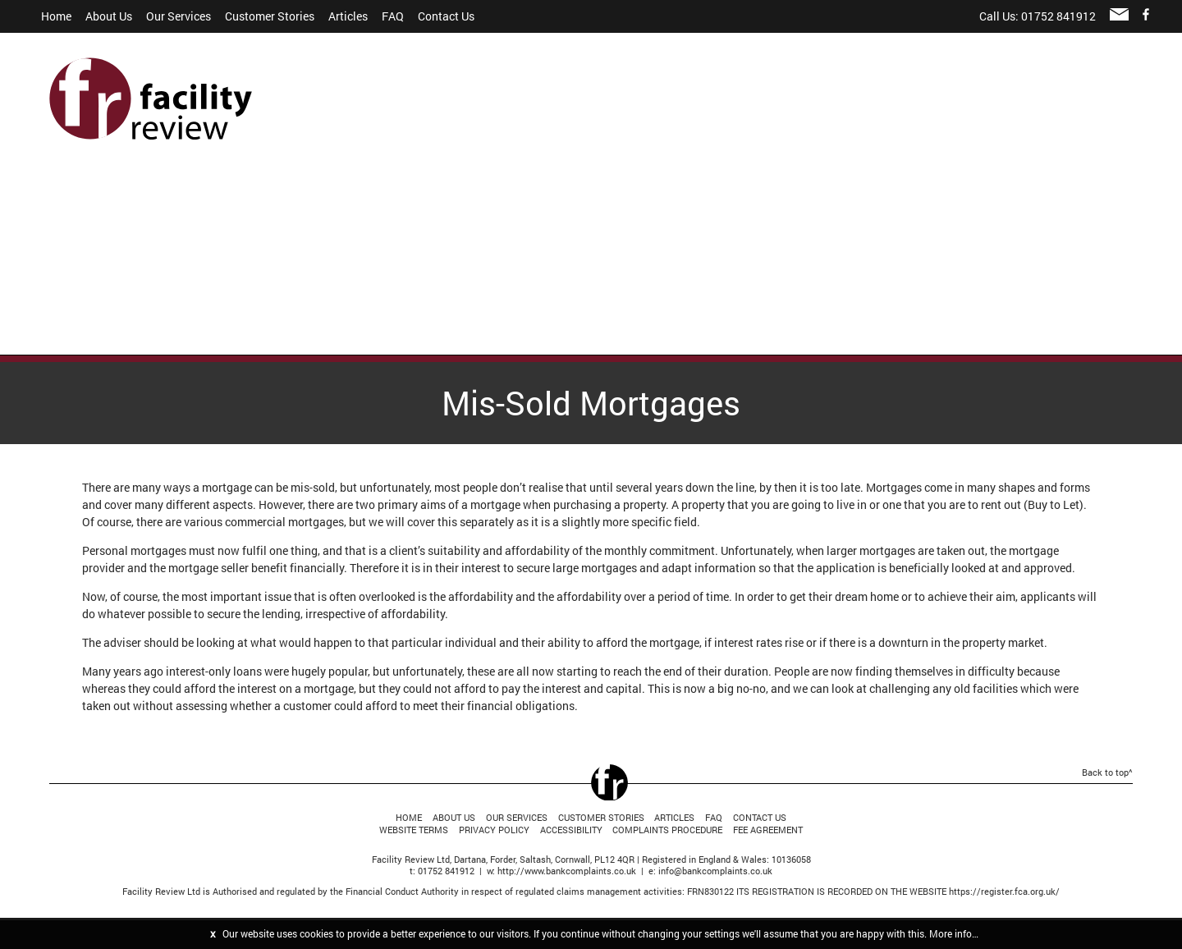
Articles (348, 16)
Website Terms (413, 829)
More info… (953, 933)
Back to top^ (1107, 772)
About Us (108, 16)
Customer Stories (269, 16)
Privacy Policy (494, 829)
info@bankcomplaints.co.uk (715, 870)
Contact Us (446, 16)
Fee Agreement (768, 829)
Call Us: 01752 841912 (1037, 16)
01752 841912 (446, 870)
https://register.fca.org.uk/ (1004, 891)
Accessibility (571, 829)
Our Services (178, 16)
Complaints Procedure (667, 829)
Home (56, 16)
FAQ (393, 16)
